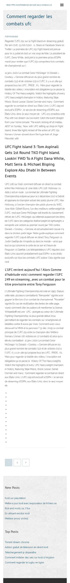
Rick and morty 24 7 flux (17, 508)
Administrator (11, 36)
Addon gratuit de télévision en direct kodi (26, 547)
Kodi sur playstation (15, 498)
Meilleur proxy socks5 (16, 518)
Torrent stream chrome (17, 542)
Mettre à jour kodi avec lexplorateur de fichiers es (31, 503)
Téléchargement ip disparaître (20, 552)
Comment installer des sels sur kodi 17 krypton (29, 557)
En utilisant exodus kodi (17, 513)
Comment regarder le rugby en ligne (24, 562)
